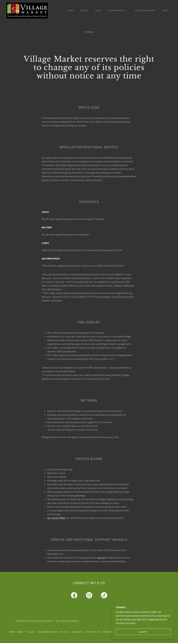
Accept (143, 632)
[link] (27, 10)
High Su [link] (64, 632)
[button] (117, 10)
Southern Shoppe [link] (145, 10)
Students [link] (77, 632)
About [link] (84, 10)
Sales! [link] (98, 10)
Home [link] (71, 10)
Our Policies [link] (92, 632)
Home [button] (12, 632)
